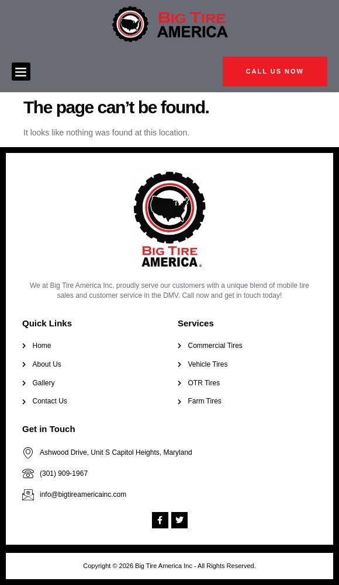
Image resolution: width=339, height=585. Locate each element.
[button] (21, 71)
